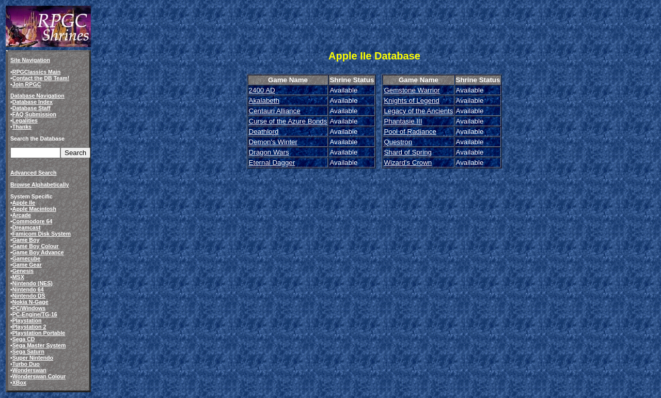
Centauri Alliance (275, 111)
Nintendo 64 (28, 289)
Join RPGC (26, 84)
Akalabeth (264, 100)
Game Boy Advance (38, 252)
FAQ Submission (34, 114)
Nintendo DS (28, 296)
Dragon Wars (269, 152)
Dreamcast (26, 227)
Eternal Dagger (272, 162)
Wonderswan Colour (39, 376)
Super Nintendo (32, 358)
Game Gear (27, 265)
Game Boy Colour (35, 246)
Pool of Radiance (410, 131)
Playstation (27, 320)
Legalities (25, 120)
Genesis (23, 271)
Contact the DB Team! (41, 78)
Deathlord (264, 131)
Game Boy (26, 240)
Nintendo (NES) (32, 283)
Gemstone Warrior (411, 90)
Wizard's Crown (408, 162)
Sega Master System (39, 345)
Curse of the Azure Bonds (288, 121)
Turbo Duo (26, 364)
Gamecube (26, 258)
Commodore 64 (32, 221)
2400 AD (262, 90)
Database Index (32, 102)
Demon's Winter (273, 142)
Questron (398, 142)
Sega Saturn (28, 351)
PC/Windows (28, 308)
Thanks (22, 127)
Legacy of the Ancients (418, 111)
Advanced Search (33, 173)
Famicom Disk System (41, 234)
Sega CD (23, 339)
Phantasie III (403, 121)
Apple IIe (23, 203)
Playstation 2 (29, 327)
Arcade (21, 215)
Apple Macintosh (34, 209)
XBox (19, 382)
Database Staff (31, 108)
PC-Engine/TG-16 (34, 314)
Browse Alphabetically (39, 184)
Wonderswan (29, 370)
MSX (18, 277)
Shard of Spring (408, 152)
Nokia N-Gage (30, 302)
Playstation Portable (38, 333)
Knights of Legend (411, 100)
